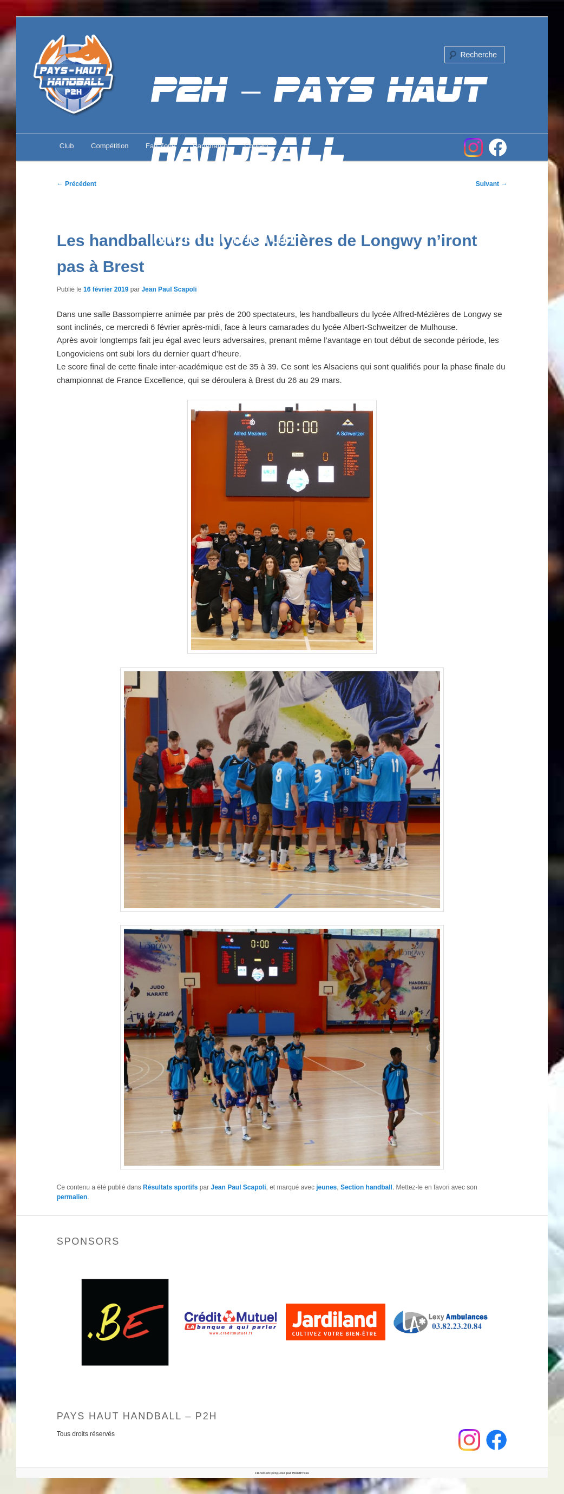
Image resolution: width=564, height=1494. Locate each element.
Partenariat (210, 146)
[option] (125, 1322)
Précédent (76, 184)
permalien (72, 1197)
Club (67, 146)
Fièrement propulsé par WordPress (282, 1473)
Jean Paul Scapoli (168, 289)
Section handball (366, 1187)
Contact (256, 146)
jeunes (326, 1187)
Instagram (473, 147)
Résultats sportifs (170, 1187)
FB (497, 147)
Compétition (109, 146)
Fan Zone (161, 146)
